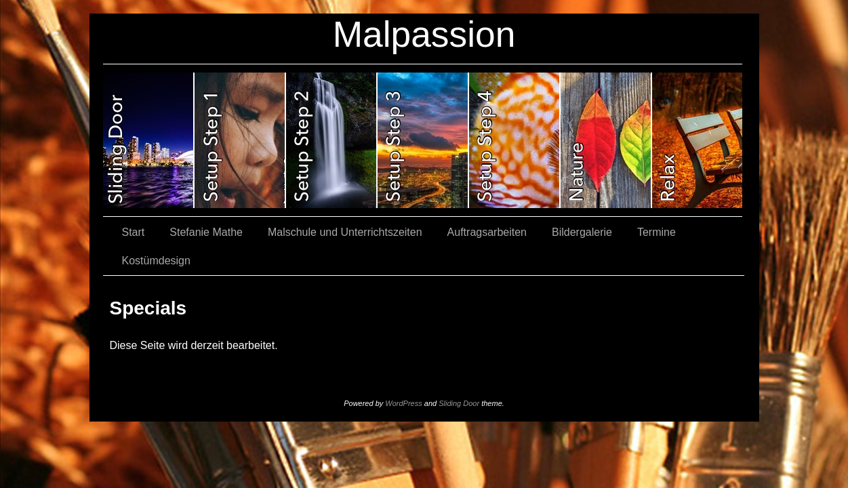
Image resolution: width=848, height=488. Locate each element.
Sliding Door (459, 403)
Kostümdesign (156, 260)
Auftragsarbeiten (487, 232)
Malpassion (424, 34)
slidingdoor (149, 140)
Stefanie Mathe (206, 232)
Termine (656, 232)
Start (133, 232)
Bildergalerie (582, 232)
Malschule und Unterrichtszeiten (345, 232)
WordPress (403, 403)
